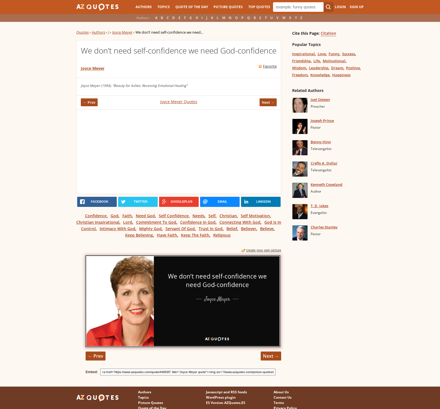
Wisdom (299, 67)
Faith (127, 215)
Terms (279, 402)
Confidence (96, 215)
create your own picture (263, 250)
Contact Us (283, 397)
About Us (281, 392)
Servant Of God (180, 228)
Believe (267, 228)
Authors (144, 6)
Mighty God (150, 228)
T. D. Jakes (319, 205)
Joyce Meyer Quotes (178, 101)
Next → (268, 102)
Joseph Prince (322, 120)
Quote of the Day (191, 6)
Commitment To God (156, 222)
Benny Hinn (321, 141)
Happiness (341, 74)
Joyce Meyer (122, 32)
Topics (163, 6)
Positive (353, 67)
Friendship (301, 60)
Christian (228, 215)
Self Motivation (255, 215)
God (114, 215)
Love (322, 53)
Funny (334, 53)
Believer (248, 228)
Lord (127, 222)
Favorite (270, 66)
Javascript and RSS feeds (226, 392)
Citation (328, 33)
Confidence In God (198, 222)
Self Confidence (174, 215)
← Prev (89, 102)
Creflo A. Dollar (324, 163)
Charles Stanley (324, 227)
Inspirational (303, 53)
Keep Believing (139, 235)
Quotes (82, 32)
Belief (231, 228)
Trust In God (211, 228)
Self (212, 215)
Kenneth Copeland (326, 184)
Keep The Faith (195, 235)
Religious (222, 235)
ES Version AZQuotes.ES (225, 402)
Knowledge (319, 74)
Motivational (334, 60)
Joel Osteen (320, 99)
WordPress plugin (221, 397)
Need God (145, 215)
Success (348, 53)
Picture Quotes (228, 6)
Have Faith (167, 235)
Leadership (318, 67)
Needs (198, 215)
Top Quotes (259, 6)
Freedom (300, 74)
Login (340, 6)
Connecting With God (239, 222)
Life (316, 60)
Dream (337, 67)
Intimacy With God (117, 228)
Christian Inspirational (97, 222)
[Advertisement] (179, 151)
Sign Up (357, 6)
